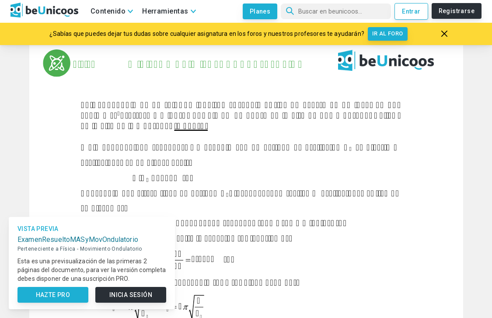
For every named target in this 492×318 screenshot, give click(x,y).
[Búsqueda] (336, 11)
